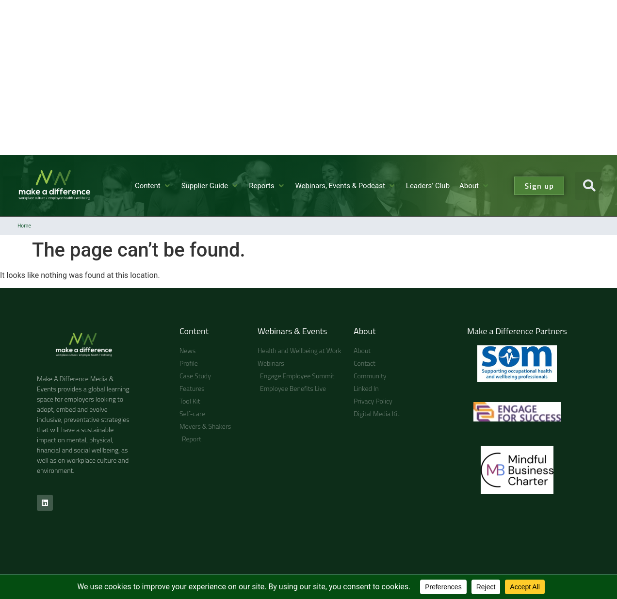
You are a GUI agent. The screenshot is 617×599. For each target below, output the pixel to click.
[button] (153, 186)
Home (24, 225)
